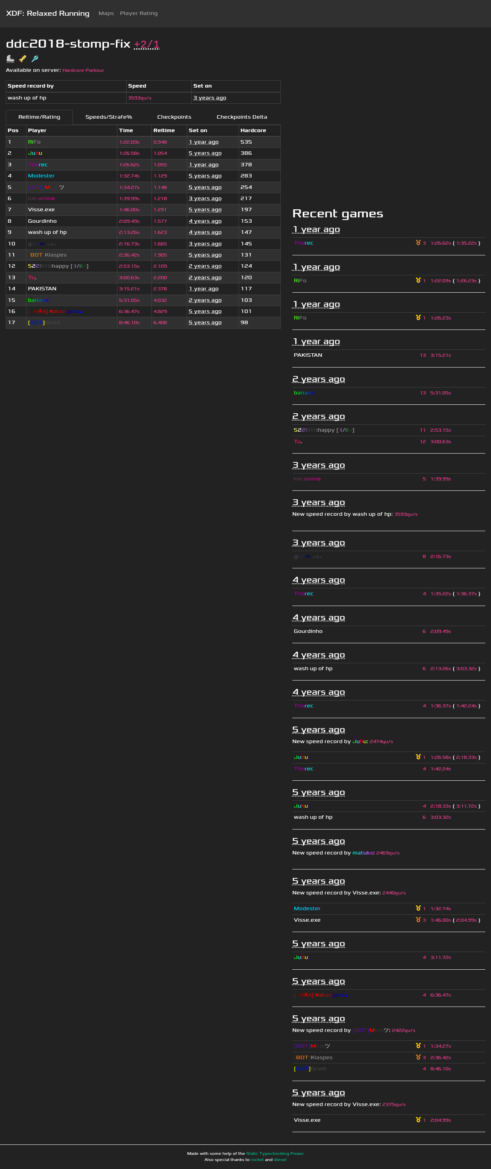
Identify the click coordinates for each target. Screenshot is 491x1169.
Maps (106, 13)
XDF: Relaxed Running (47, 13)
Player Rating (139, 13)
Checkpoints (174, 117)
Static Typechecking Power (275, 1153)
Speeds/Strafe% (109, 117)
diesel (280, 1159)
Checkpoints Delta (242, 117)
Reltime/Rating (39, 117)
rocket (257, 1159)
